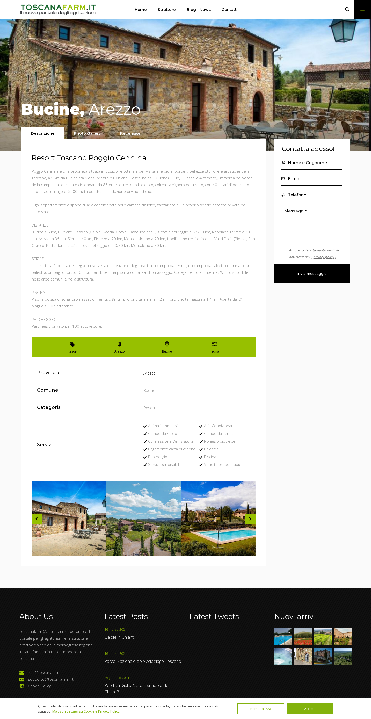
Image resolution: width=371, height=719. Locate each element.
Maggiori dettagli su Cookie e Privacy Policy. (86, 711)
